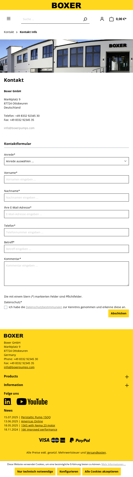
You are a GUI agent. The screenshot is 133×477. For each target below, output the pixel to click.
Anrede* (9, 154)
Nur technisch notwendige (35, 471)
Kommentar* (12, 259)
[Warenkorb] (118, 19)
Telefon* (9, 225)
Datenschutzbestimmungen (44, 307)
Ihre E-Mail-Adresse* (18, 207)
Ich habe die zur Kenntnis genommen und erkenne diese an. (67, 307)
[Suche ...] (51, 19)
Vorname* (10, 173)
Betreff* (9, 242)
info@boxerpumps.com (19, 128)
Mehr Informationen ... (113, 464)
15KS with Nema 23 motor (38, 425)
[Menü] (8, 18)
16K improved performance (39, 429)
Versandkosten (96, 452)
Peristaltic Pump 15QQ (36, 417)
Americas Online (32, 421)
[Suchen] (85, 19)
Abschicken (118, 313)
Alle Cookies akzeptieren (101, 471)
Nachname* (12, 191)
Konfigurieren (69, 471)
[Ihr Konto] (102, 19)
